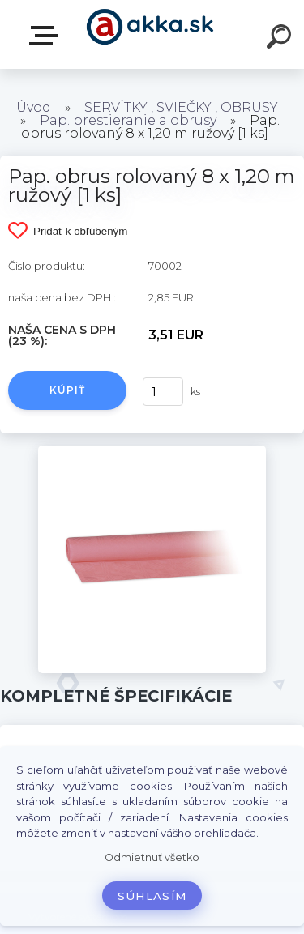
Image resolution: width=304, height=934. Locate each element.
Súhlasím (152, 895)
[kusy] (161, 391)
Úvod (33, 107)
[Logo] (150, 34)
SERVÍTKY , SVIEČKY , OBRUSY (181, 107)
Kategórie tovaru (47, 35)
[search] (281, 39)
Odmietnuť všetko (152, 857)
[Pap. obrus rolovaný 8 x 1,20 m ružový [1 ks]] (152, 451)
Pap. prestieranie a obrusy (128, 120)
